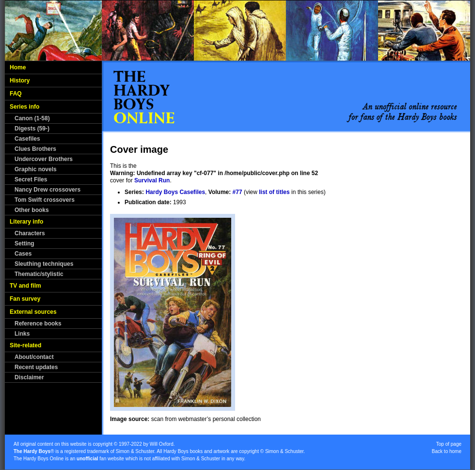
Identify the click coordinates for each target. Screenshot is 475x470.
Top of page (448, 444)
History (20, 80)
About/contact (34, 357)
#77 (237, 192)
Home (18, 67)
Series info (24, 106)
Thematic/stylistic (39, 274)
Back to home (446, 451)
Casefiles (27, 138)
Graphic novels (36, 169)
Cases (23, 253)
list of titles (274, 192)
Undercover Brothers (44, 159)
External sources (33, 311)
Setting (24, 243)
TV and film (25, 285)
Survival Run (152, 180)
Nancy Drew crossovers (47, 189)
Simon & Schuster (135, 451)
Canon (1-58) (32, 118)
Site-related (25, 345)
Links (22, 333)
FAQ (16, 93)
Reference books (38, 323)
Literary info (26, 221)
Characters (30, 233)
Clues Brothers (35, 149)
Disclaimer (29, 377)
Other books (32, 210)
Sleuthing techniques (44, 263)
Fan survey (25, 298)
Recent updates (36, 367)
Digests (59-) (32, 128)
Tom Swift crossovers (45, 199)
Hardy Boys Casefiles (175, 192)
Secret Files (31, 179)
